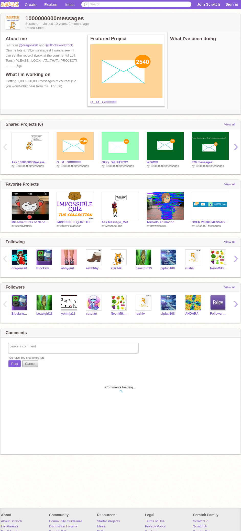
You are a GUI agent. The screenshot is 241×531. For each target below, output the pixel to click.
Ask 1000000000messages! (30, 162)
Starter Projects (108, 521)
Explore (50, 4)
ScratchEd (200, 521)
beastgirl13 (144, 268)
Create (30, 4)
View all (229, 124)
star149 (116, 268)
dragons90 (19, 268)
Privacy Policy (155, 526)
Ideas (70, 4)
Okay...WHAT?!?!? (115, 162)
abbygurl (67, 268)
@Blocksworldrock (59, 45)
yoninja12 (68, 313)
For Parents (9, 526)
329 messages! (202, 162)
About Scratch (11, 521)
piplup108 (167, 268)
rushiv (189, 268)
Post (14, 364)
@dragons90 (28, 45)
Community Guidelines (65, 521)
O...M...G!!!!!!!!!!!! (103, 102)
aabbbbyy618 (94, 268)
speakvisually (23, 225)
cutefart (91, 313)
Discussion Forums (63, 526)
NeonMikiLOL (218, 268)
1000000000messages (29, 165)
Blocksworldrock (44, 268)
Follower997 (218, 313)
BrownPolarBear (70, 225)
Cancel (30, 364)
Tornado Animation (160, 222)
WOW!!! (152, 162)
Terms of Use (155, 521)
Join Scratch (208, 4)
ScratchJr (200, 526)
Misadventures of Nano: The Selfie (30, 222)
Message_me (113, 225)
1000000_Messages (208, 225)
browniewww (158, 225)
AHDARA (192, 313)
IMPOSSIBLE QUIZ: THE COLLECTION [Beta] (75, 222)
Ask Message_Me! (115, 222)
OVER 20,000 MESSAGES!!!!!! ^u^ (210, 222)
